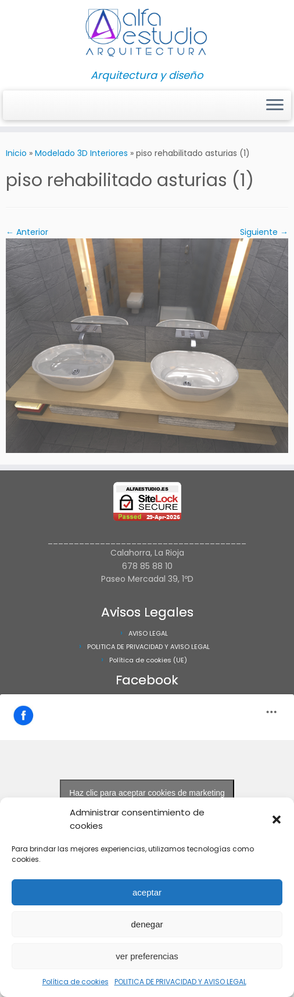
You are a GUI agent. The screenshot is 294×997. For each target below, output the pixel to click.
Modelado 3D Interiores (81, 153)
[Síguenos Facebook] (24, 105)
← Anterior (27, 232)
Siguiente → (264, 232)
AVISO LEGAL (148, 633)
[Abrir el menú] (275, 105)
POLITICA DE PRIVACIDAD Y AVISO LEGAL (180, 982)
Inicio (16, 153)
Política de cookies (75, 982)
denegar (147, 924)
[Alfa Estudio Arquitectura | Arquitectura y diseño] (147, 35)
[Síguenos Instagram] (17, 105)
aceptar (147, 892)
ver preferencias (147, 956)
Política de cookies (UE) (148, 660)
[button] (276, 819)
